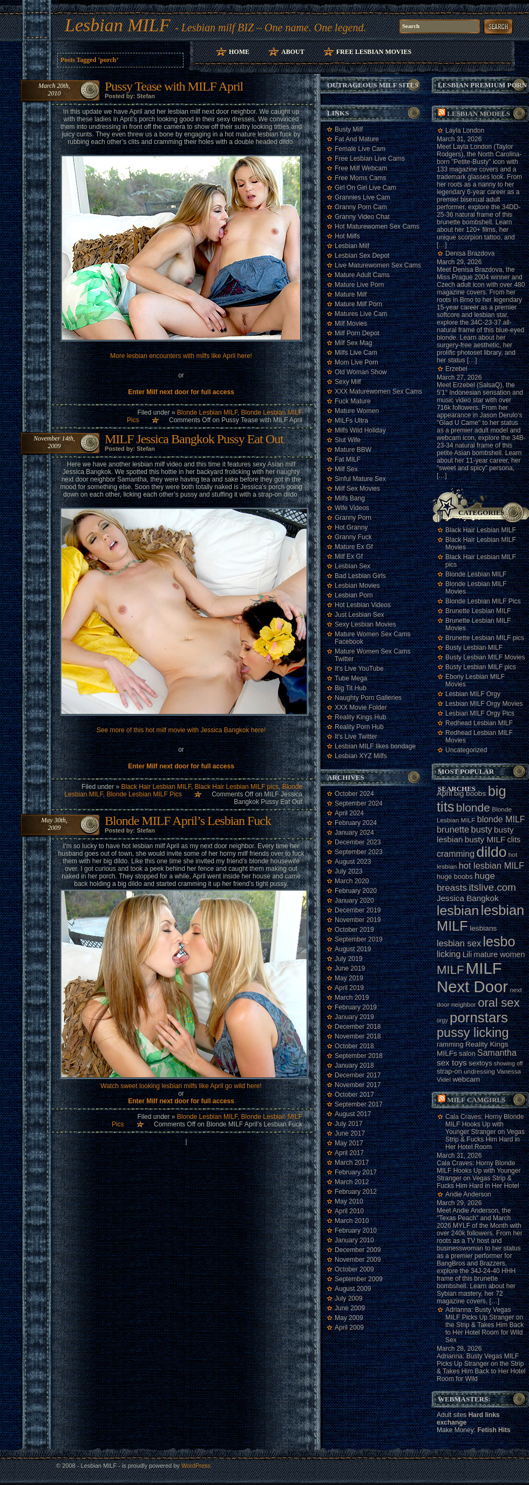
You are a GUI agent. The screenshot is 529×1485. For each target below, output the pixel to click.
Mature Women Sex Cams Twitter (373, 655)
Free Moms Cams (360, 178)
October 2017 (354, 1094)
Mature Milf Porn (358, 304)
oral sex (499, 1002)
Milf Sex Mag (353, 343)
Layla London (464, 130)
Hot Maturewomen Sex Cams (377, 226)
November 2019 (358, 920)
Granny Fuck (353, 537)
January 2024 (354, 832)
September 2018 (359, 1056)
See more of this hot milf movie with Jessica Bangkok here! (181, 730)
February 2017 (356, 1172)
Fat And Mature (357, 139)
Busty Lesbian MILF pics (480, 667)
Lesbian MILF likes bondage (375, 746)
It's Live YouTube (359, 668)
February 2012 (356, 1191)
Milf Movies (351, 323)
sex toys (452, 1062)
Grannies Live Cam (362, 197)
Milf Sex (346, 469)
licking (448, 954)
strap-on (449, 1071)
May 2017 (349, 1143)
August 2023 (353, 861)
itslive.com (492, 887)
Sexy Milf (348, 382)
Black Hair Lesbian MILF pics (237, 786)
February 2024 (356, 823)
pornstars (479, 1017)
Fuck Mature (353, 401)
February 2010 (356, 1230)
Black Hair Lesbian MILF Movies (480, 543)
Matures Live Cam (361, 314)
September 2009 (359, 1279)
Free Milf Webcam (361, 168)
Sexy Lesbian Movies (365, 624)
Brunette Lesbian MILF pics (484, 638)
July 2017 (348, 1124)
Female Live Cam (360, 149)
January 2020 (354, 900)
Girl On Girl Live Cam (365, 187)
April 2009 (349, 1327)
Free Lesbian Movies (373, 52)
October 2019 (354, 929)
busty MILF (485, 839)
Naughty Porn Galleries (368, 698)
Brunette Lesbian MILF (478, 611)
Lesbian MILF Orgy (472, 694)
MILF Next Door (472, 977)
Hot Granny (351, 527)
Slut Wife (348, 440)
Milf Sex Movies (357, 488)
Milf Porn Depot (357, 333)
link (519, 1316)
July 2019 (348, 958)
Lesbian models (478, 113)
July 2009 (348, 1298)
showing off (508, 1063)
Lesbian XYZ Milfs (361, 756)
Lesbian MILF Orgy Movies (484, 703)
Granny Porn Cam (361, 207)
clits (514, 839)
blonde (473, 807)
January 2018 (354, 1065)
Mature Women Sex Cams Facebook (373, 637)
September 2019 (359, 939)
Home (239, 52)
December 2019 (358, 910)
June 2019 (350, 968)
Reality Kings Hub (360, 717)
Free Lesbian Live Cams (370, 158)
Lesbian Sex (352, 566)
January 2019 (354, 1017)
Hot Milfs (347, 236)
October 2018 (354, 1046)
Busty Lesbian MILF (474, 647)
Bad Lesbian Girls (360, 576)
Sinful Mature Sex (360, 479)
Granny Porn (353, 517)
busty (481, 829)
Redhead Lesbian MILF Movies (479, 736)
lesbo (499, 941)
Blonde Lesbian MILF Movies (475, 587)
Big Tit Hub (351, 688)
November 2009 (358, 1259)
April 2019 (349, 988)
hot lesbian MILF (491, 865)
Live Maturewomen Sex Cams (378, 265)
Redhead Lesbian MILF (479, 723)
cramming (455, 853)
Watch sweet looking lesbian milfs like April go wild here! (180, 1086)
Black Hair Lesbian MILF (156, 786)
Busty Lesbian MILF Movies (485, 657)
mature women (499, 954)
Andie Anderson (468, 1194)
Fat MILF (348, 459)
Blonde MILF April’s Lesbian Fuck (188, 821)
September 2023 (359, 852)
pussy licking (473, 1033)
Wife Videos (352, 508)
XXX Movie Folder (361, 707)
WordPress (196, 1465)
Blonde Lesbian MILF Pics (143, 794)
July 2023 (348, 871)
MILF (450, 970)
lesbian (458, 910)
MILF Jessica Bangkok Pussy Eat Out (194, 439)
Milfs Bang (350, 498)
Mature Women (357, 411)
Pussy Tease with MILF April (174, 86)
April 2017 (349, 1153)
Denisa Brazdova (469, 253)
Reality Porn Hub (359, 727)
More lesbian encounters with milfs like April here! (181, 356)
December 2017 (358, 1075)
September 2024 (359, 803)
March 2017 (352, 1162)
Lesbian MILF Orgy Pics (479, 713)
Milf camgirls (476, 1100)
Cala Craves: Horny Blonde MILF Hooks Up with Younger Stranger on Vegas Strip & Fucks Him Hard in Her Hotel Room (485, 1132)
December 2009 (358, 1250)
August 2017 (353, 1114)
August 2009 (353, 1288)
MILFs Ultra (351, 420)
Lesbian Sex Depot (362, 255)
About (292, 52)
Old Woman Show (361, 372)
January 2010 (354, 1240)
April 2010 (349, 1211)
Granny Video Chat (362, 217)
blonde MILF (501, 819)
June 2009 (350, 1308)
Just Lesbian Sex (359, 614)
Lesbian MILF (118, 25)
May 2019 (349, 978)
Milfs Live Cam (356, 352)
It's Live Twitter (356, 736)
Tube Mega (351, 678)
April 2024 (349, 813)
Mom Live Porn (356, 362)
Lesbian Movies (357, 585)
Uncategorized (466, 750)
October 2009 (354, 1269)
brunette (453, 829)
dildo (491, 852)
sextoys (480, 1063)
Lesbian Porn (354, 595)
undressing (479, 1071)
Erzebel (456, 369)
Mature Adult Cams (362, 275)
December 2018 (358, 1026)
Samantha (497, 1052)
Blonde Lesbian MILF (207, 412)
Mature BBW (353, 449)
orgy (442, 1020)
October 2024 (354, 794)
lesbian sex (459, 943)
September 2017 (359, 1104)
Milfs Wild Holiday (360, 430)
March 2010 (352, 1221)
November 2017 (358, 1085)
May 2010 (349, 1201)
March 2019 (352, 997)
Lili (467, 954)
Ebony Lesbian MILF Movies (475, 680)
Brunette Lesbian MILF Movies (478, 624)
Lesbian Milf (352, 246)
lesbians (483, 928)
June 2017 (350, 1133)
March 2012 (352, 1182)
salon (467, 1053)
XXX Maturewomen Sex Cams (378, 391)
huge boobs (455, 876)
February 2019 (356, 1007)
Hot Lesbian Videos (363, 605)
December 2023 (358, 842)
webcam (466, 1079)
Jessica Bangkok (468, 898)
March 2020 (352, 881)
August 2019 (353, 949)
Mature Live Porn (359, 284)
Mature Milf (351, 294)
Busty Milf (349, 129)
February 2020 (356, 891)
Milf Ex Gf (349, 556)
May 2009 (349, 1318)
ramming (450, 1044)
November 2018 (358, 1036)
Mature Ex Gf (354, 547)
